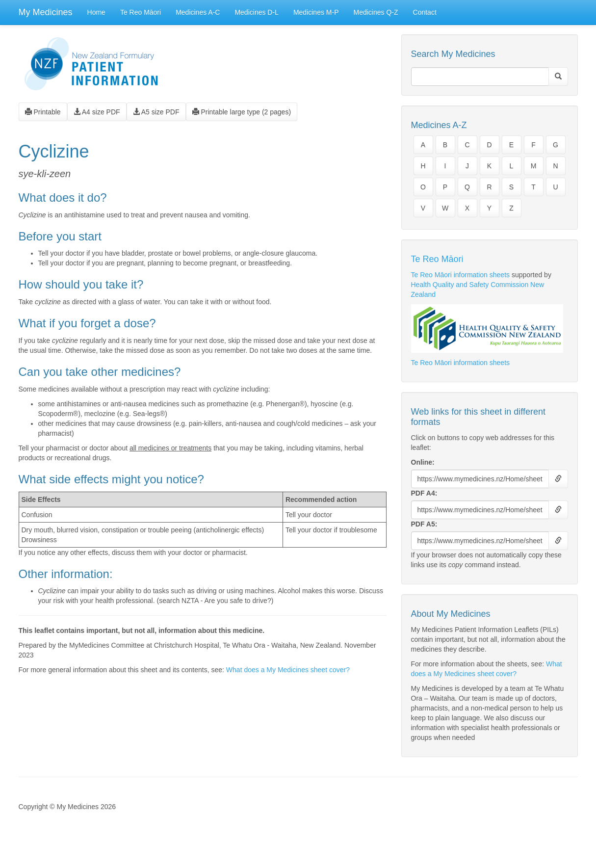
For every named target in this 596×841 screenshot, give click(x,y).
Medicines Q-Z (376, 12)
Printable (43, 112)
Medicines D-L (256, 12)
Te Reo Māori (140, 12)
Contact (425, 12)
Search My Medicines (453, 54)
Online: (423, 462)
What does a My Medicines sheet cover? (288, 670)
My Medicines (46, 12)
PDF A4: (424, 493)
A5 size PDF (156, 112)
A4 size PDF (97, 112)
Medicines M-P (316, 12)
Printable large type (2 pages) (241, 112)
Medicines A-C (198, 12)
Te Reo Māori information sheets (460, 275)
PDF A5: (424, 524)
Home (96, 12)
